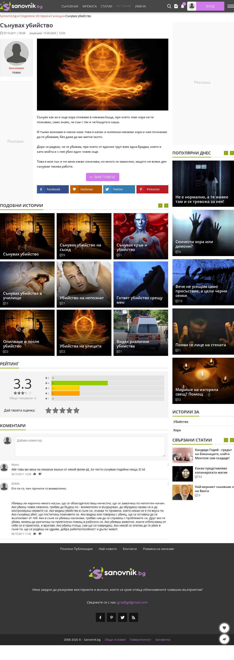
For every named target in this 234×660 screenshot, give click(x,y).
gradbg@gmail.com (132, 602)
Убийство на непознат (82, 297)
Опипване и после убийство (21, 344)
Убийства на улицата (80, 346)
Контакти (130, 549)
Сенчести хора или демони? (194, 244)
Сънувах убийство (21, 254)
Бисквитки (163, 639)
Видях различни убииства (133, 344)
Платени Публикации (76, 549)
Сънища (57, 16)
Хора (177, 430)
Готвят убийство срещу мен (140, 300)
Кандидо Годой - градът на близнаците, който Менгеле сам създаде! (213, 454)
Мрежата (90, 6)
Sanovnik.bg (8, 16)
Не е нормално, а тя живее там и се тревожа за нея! (202, 199)
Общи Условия (115, 639)
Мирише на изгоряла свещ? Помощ (197, 392)
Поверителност (140, 639)
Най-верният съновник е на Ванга (214, 489)
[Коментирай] (90, 447)
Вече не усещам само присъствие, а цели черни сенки (201, 291)
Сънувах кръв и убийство (132, 247)
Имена (140, 6)
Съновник (69, 6)
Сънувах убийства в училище (22, 295)
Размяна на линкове (158, 549)
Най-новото (108, 549)
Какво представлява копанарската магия (211, 470)
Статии (106, 6)
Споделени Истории (33, 16)
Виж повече (104, 177)
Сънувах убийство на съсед (80, 247)
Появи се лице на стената (201, 344)
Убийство (180, 422)
